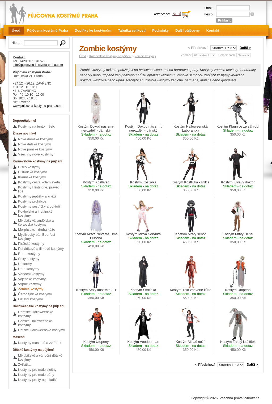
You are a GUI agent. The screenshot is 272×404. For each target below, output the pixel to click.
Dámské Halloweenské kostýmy (35, 314)
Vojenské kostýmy (32, 279)
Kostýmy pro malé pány (36, 375)
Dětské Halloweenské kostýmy (41, 330)
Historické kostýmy (32, 172)
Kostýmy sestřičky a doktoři (39, 206)
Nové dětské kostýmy (34, 144)
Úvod (16, 30)
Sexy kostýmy (28, 259)
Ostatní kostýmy (30, 299)
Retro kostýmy (29, 254)
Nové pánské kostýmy (35, 149)
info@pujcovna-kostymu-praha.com (38, 65)
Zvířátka (24, 365)
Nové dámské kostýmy (35, 139)
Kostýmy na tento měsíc (36, 126)
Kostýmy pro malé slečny (37, 370)
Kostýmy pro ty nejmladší (37, 380)
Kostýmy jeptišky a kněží (37, 196)
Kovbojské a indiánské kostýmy (35, 213)
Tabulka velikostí (132, 30)
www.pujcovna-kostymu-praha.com (37, 106)
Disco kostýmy (29, 167)
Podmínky (160, 30)
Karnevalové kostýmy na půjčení (110, 56)
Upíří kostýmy (28, 269)
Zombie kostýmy (30, 289)
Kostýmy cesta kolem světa (39, 182)
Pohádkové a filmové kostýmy (41, 249)
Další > (245, 48)
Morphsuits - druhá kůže (36, 230)
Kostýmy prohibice (32, 201)
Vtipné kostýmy (29, 284)
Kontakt (212, 30)
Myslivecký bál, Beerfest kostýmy (36, 237)
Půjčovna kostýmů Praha (47, 30)
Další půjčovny (187, 30)
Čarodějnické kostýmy (35, 294)
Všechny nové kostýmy (35, 154)
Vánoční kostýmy (31, 274)
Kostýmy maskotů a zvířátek (39, 343)
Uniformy (25, 264)
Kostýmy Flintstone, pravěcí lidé (39, 189)
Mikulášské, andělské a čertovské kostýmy (36, 222)
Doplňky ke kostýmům (93, 30)
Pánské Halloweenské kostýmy (35, 323)
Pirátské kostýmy (31, 244)
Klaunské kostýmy (32, 177)
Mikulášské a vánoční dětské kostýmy (40, 357)
